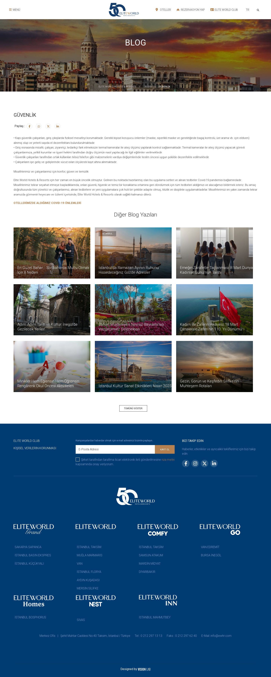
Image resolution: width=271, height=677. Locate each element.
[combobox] (247, 10)
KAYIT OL (164, 449)
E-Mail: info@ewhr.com (216, 636)
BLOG (148, 86)
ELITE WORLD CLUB (224, 9)
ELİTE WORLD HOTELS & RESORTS (118, 86)
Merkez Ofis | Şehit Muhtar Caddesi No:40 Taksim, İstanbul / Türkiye (85, 636)
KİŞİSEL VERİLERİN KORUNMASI (35, 448)
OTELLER (163, 9)
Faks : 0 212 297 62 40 (182, 636)
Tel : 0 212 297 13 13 (148, 636)
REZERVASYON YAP (191, 9)
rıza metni (168, 459)
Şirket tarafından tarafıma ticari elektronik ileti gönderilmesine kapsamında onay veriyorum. (125, 461)
